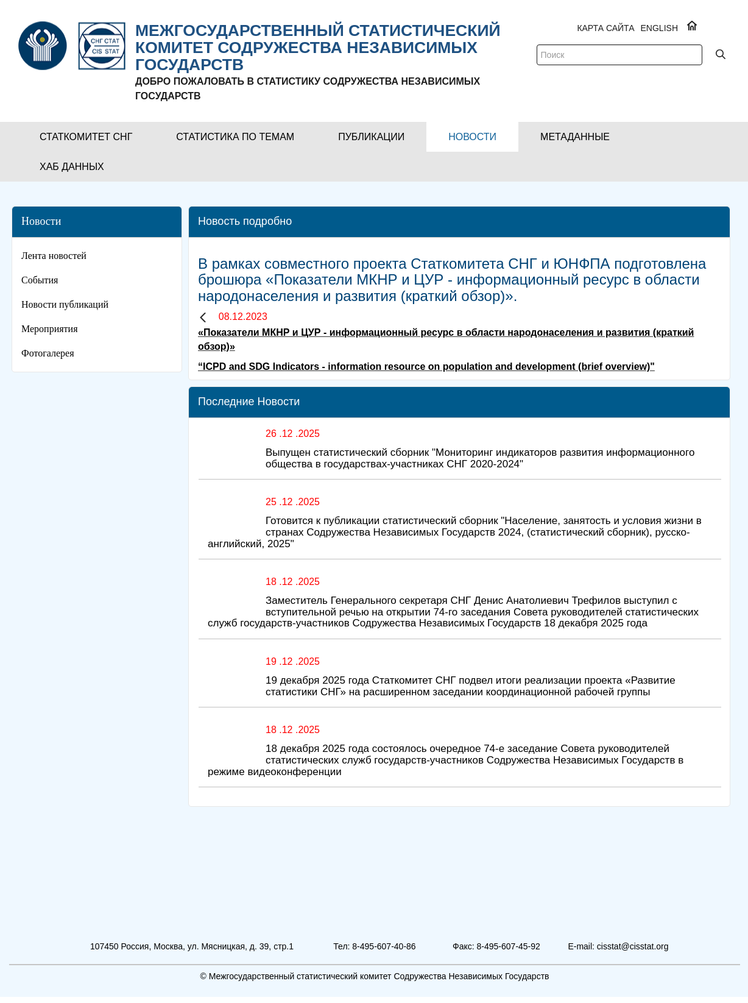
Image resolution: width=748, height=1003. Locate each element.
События (39, 280)
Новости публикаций (64, 304)
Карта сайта (605, 28)
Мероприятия (49, 329)
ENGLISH (659, 28)
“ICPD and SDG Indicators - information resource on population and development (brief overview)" (426, 366)
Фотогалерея (47, 353)
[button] (86, 137)
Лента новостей (53, 255)
